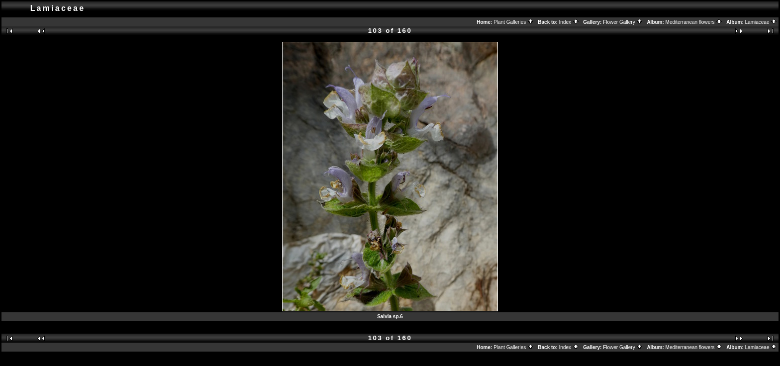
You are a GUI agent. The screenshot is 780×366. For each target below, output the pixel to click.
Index (569, 22)
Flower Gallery (623, 22)
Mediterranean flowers (694, 22)
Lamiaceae (761, 22)
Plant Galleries (513, 22)
